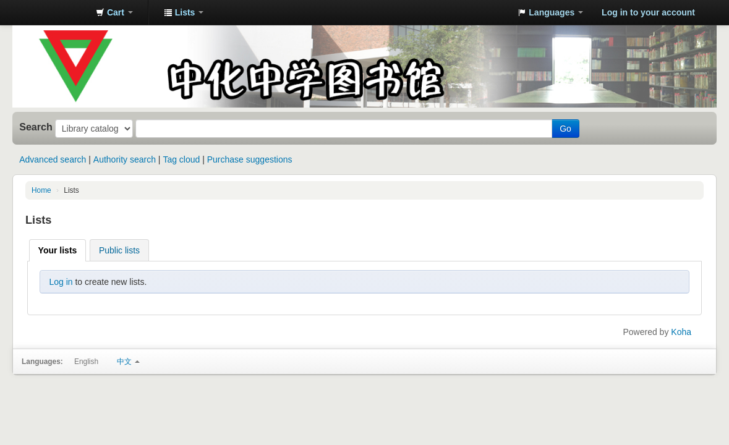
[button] (114, 12)
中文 (128, 361)
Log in (60, 282)
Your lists (57, 250)
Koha (681, 332)
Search (36, 126)
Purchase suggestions (249, 159)
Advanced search (52, 159)
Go (565, 129)
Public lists (119, 250)
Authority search (124, 159)
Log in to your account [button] (648, 12)
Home (41, 190)
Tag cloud (181, 159)
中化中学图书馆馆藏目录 (56, 12)
